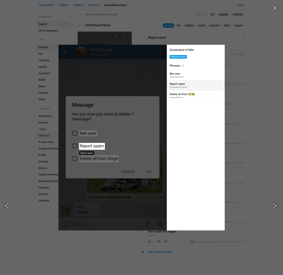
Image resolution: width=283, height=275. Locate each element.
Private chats (178, 57)
